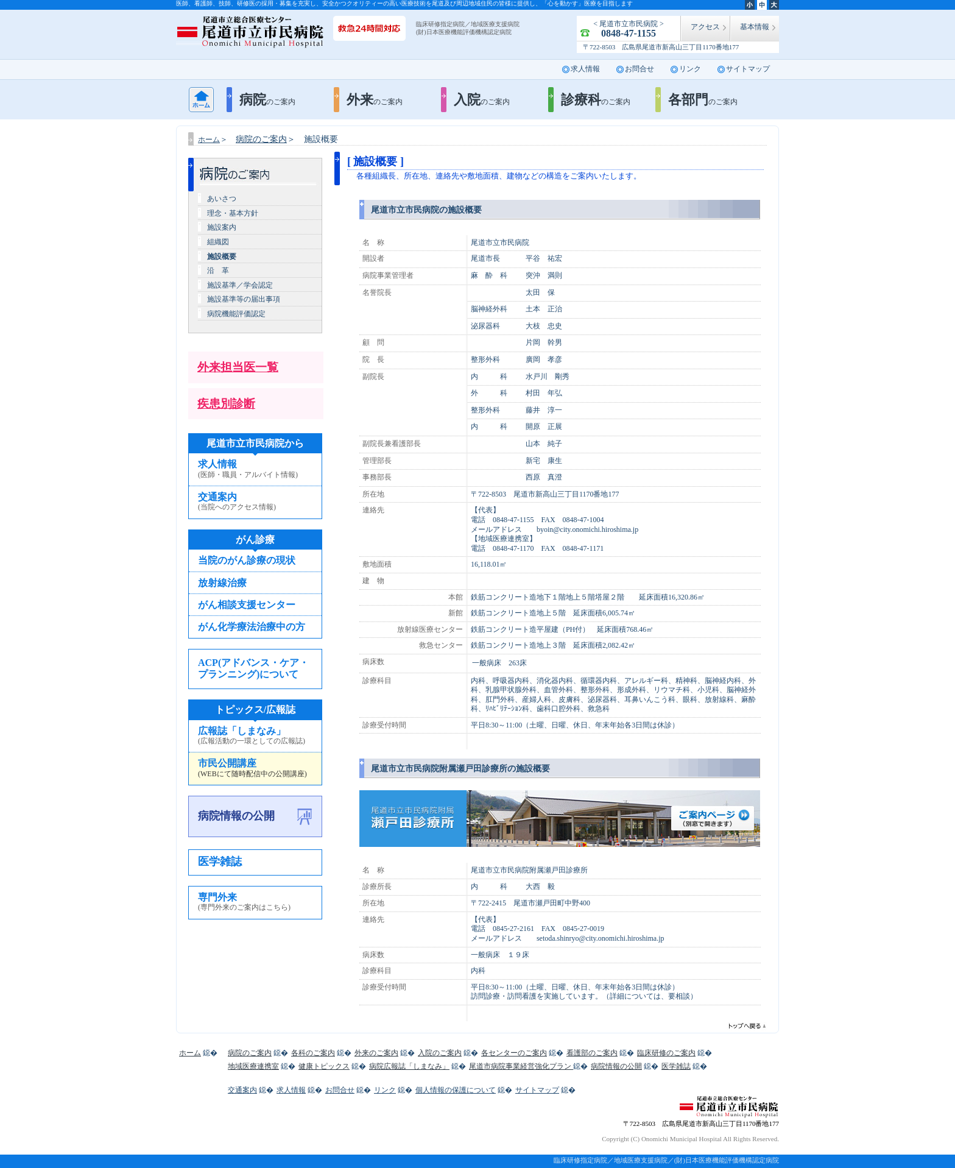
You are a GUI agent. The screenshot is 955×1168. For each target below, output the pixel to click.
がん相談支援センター (246, 605)
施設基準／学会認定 (240, 285)
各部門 (703, 99)
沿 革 (218, 270)
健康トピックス (324, 1066)
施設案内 (221, 227)
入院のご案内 (440, 1053)
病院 (267, 99)
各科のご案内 (313, 1053)
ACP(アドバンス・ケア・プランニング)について (253, 668)
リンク (690, 69)
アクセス (705, 27)
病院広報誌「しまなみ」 (409, 1066)
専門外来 (255, 902)
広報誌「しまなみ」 (255, 736)
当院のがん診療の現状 (246, 560)
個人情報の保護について (455, 1090)
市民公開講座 (255, 768)
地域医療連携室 (253, 1066)
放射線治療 (222, 583)
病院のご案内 (261, 139)
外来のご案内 (376, 1053)
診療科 (595, 99)
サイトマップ (748, 69)
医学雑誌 (220, 861)
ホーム (201, 99)
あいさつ (221, 198)
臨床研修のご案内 (666, 1053)
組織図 (218, 242)
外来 (375, 99)
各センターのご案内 (514, 1053)
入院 (482, 99)
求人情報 (585, 69)
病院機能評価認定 (236, 314)
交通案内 (255, 502)
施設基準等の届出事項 (243, 299)
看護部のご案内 (592, 1053)
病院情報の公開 (236, 816)
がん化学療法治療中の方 (251, 626)
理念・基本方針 (232, 213)
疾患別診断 (226, 403)
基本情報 (754, 27)
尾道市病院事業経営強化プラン (521, 1066)
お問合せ (639, 69)
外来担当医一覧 (237, 367)
